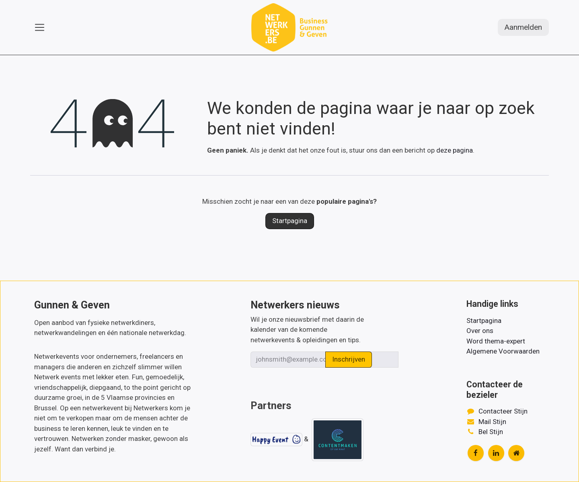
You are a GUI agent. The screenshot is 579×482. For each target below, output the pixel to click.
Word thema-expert (495, 341)
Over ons (479, 331)
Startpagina (289, 221)
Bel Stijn (490, 432)
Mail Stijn (492, 422)
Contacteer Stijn (503, 411)
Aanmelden (523, 27)
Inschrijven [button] (348, 359)
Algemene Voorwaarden (503, 351)
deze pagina (454, 150)
